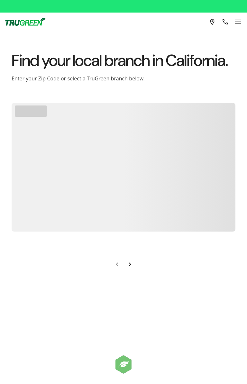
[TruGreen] (33, 4)
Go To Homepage (121, 118)
